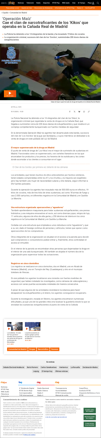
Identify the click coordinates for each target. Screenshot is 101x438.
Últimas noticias (61, 371)
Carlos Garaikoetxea (48, 367)
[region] (50, 417)
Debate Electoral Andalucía (13, 367)
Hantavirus (63, 367)
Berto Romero (32, 367)
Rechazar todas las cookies (90, 417)
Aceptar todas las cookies (89, 410)
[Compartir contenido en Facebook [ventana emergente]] (69, 111)
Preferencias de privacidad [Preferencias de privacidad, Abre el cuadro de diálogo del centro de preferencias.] (89, 424)
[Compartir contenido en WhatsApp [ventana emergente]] (84, 111)
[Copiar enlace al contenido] (88, 111)
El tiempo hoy (47, 371)
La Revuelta (75, 367)
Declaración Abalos (90, 367)
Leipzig (36, 371)
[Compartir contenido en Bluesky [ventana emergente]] (79, 111)
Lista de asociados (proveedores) (56, 417)
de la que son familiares (45, 136)
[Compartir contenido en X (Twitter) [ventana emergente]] (74, 111)
